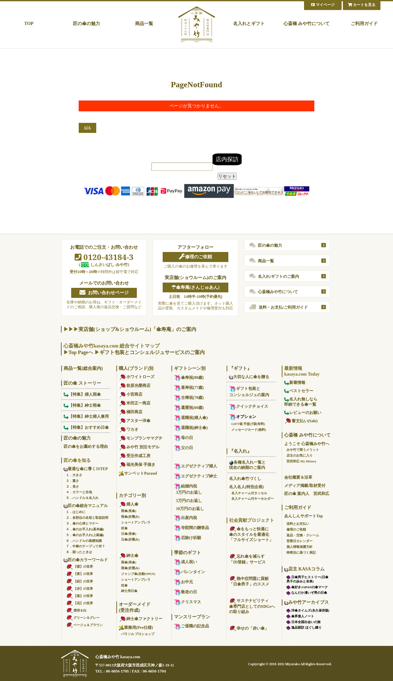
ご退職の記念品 (191, 626)
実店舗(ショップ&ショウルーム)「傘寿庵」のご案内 (137, 329)
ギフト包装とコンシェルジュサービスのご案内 (152, 352)
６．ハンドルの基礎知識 (84, 541)
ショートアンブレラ (135, 522)
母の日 (183, 438)
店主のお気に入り (299, 455)
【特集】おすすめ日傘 (86, 427)
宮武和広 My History (301, 461)
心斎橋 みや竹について (306, 23)
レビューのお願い (302, 412)
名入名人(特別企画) (246, 487)
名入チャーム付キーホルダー (252, 498)
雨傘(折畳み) (130, 517)
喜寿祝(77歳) (189, 387)
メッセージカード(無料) (248, 430)
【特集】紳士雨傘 (82, 405)
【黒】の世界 (79, 596)
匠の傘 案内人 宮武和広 (306, 493)
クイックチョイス (248, 406)
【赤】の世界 (79, 588)
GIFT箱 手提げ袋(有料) (248, 424)
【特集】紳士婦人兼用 (86, 416)
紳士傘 (128, 555)
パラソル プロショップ (137, 634)
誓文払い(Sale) (301, 421)
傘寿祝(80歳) (189, 377)
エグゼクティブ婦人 (195, 466)
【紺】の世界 (79, 581)
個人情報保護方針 (299, 547)
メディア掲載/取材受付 (304, 485)
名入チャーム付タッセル (249, 493)
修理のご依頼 (195, 256)
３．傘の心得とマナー (82, 523)
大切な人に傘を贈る (249, 377)
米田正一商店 (134, 403)
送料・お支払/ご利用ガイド (278, 307)
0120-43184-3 (104, 257)
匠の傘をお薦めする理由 (86, 446)
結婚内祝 (185, 486)
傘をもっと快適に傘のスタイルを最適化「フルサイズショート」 (251, 534)
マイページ (323, 5)
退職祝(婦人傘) (191, 417)
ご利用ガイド (364, 23)
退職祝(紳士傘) (191, 427)
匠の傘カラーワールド (86, 560)
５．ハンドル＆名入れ (82, 498)
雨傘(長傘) (128, 511)
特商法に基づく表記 (301, 552)
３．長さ (72, 486)
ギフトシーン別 (190, 368)
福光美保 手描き (137, 464)
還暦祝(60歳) (189, 407)
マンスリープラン (192, 616)
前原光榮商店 (134, 385)
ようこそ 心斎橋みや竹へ (306, 444)
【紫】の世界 (79, 566)
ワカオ (128, 429)
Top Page (78, 352)
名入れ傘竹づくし (245, 478)
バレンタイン (189, 572)
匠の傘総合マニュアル (86, 505)
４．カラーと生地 (79, 492)
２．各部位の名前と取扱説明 (87, 518)
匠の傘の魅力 (86, 23)
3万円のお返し (189, 492)
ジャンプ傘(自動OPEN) (138, 574)
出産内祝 (185, 518)
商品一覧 (144, 23)
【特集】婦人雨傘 (82, 394)
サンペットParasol (138, 473)
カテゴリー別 (132, 495)
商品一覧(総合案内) (83, 368)
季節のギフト (187, 552)
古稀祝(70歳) (189, 397)
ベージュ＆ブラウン (84, 625)
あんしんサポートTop (303, 516)
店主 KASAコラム (304, 568)
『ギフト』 (240, 368)
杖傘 (124, 528)
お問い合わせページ (104, 292)
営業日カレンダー (299, 541)
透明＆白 (76, 610)
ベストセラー (298, 391)
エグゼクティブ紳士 (195, 476)
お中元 (183, 582)
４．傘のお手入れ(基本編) (85, 529)
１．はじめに (75, 512)
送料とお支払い (297, 524)
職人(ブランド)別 (136, 368)
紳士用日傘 (129, 591)
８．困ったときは (79, 552)
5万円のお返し (189, 500)
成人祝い (185, 562)
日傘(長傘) (128, 534)
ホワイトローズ (136, 377)
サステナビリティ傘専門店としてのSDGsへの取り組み (252, 606)
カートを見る (362, 5)
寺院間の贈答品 (191, 528)
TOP (29, 23)
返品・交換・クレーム (302, 535)
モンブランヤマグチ (140, 438)
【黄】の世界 (79, 574)
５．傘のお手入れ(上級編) (85, 535)
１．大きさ (74, 475)
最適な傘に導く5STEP (86, 469)
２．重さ (72, 481)
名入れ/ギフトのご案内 (274, 276)
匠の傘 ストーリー (82, 383)
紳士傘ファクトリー (140, 619)
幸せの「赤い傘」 (249, 628)
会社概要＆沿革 (298, 477)
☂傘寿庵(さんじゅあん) (195, 287)
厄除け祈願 (187, 538)
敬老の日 (185, 592)
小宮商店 (130, 394)
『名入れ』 (240, 451)
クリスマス (187, 602)
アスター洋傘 (134, 420)
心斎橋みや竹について (273, 292)
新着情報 (294, 382)
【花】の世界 (79, 603)
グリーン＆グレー (83, 618)
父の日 (183, 448)
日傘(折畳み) (130, 539)
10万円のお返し (190, 508)
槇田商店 (130, 412)
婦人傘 (128, 504)
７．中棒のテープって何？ (85, 546)
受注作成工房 (134, 456)
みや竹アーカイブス (306, 602)
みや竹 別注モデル (139, 447)
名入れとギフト (249, 23)
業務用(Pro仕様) (136, 627)
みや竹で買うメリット (302, 450)
